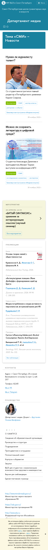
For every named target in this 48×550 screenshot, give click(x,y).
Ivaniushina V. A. (29, 342)
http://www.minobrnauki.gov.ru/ (18, 493)
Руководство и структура (16, 442)
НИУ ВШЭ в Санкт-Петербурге (19, 3)
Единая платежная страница (16, 478)
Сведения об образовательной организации (23, 438)
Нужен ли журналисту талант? (19, 58)
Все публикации (12, 358)
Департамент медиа (24, 20)
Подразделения (11, 446)
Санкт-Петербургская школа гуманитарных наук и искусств (24, 10)
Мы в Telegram (11, 392)
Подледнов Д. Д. (13, 288)
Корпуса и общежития (14, 459)
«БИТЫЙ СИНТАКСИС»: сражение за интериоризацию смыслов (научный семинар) (19, 220)
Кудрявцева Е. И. (13, 311)
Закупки (8, 463)
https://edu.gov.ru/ (13, 504)
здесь (20, 531)
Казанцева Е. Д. (28, 288)
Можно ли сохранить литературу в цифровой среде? (20, 130)
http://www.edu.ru (12, 513)
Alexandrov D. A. (12, 345)
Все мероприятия (14, 233)
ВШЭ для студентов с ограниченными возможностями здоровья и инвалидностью (23, 469)
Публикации (12, 245)
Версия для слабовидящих (16, 474)
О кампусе (11, 433)
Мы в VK (8, 388)
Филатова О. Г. (28, 262)
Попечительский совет (15, 455)
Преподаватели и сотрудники (17, 451)
